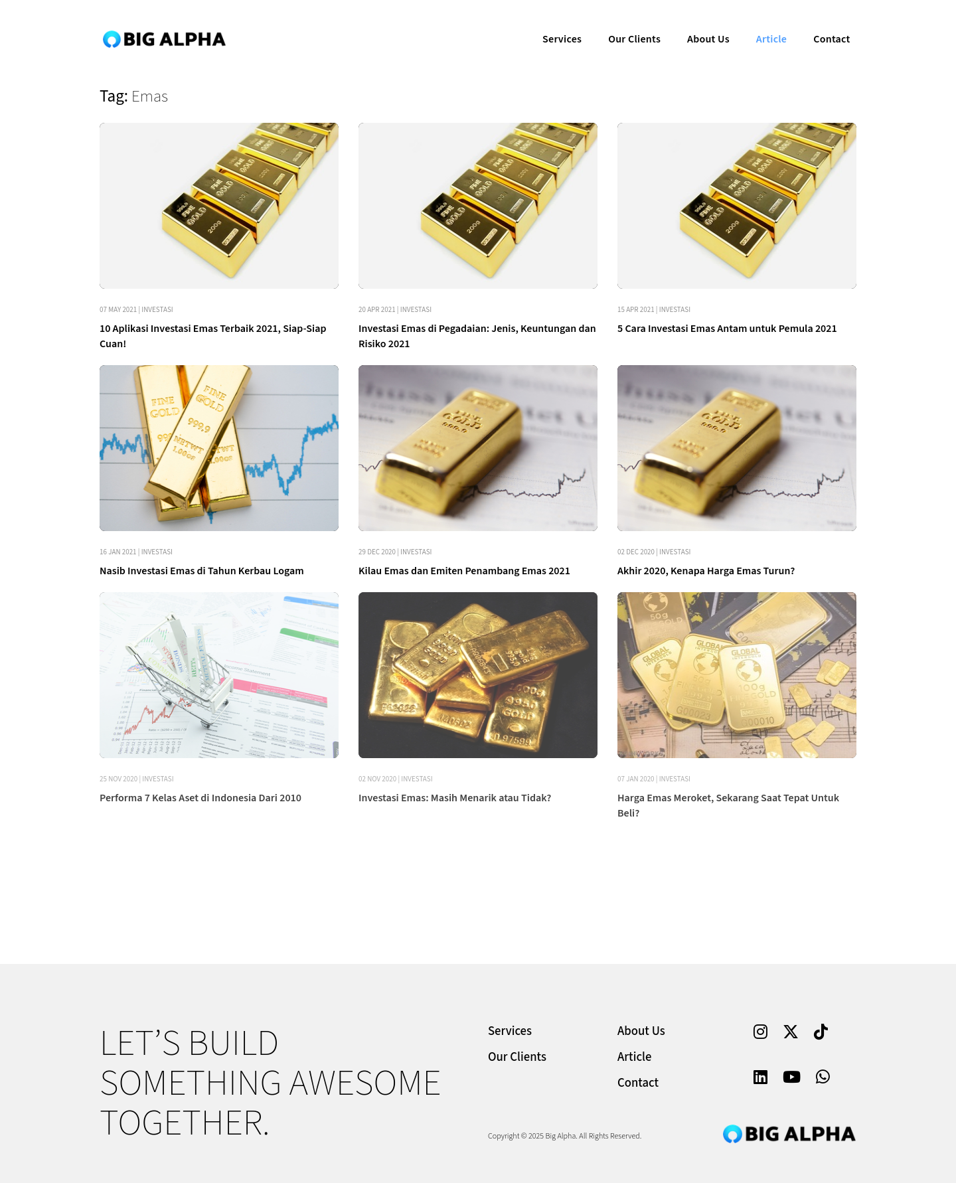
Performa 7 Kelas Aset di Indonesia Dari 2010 (200, 798)
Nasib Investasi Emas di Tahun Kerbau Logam (202, 571)
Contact (823, 24)
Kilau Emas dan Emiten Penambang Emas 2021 (464, 571)
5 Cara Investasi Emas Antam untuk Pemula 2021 (727, 328)
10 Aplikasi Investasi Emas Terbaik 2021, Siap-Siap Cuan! (213, 336)
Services (553, 24)
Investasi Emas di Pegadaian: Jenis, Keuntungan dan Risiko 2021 (477, 336)
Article (763, 24)
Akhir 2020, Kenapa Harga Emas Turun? (706, 571)
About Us (699, 24)
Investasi (157, 310)
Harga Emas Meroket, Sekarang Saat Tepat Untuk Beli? (728, 806)
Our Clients (625, 24)
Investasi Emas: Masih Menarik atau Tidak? (454, 798)
